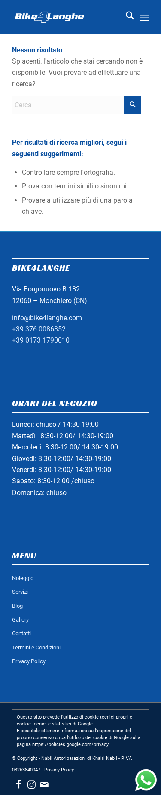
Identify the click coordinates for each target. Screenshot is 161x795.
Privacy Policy (29, 661)
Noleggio (22, 578)
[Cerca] (125, 17)
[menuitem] (125, 17)
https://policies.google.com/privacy (70, 744)
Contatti (21, 633)
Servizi (20, 592)
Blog (17, 606)
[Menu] (144, 17)
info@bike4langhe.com (47, 318)
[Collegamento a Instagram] (31, 784)
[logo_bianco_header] (67, 17)
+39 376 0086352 (39, 329)
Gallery (20, 619)
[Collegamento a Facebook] (18, 784)
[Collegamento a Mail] (44, 784)
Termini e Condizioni (36, 647)
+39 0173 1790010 (41, 340)
